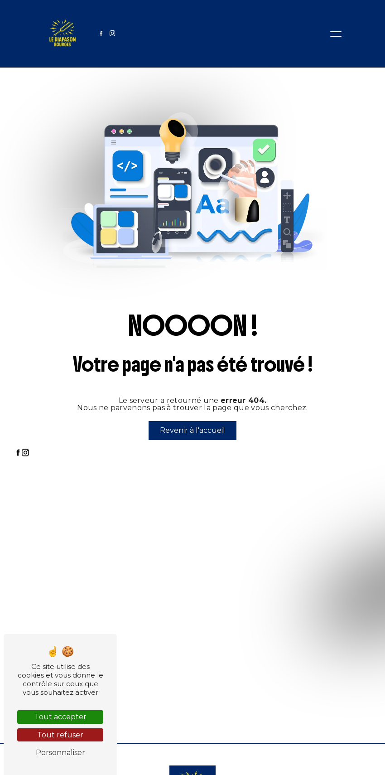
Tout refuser (60, 735)
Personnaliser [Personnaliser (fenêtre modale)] (60, 752)
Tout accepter (60, 716)
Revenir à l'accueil (192, 430)
